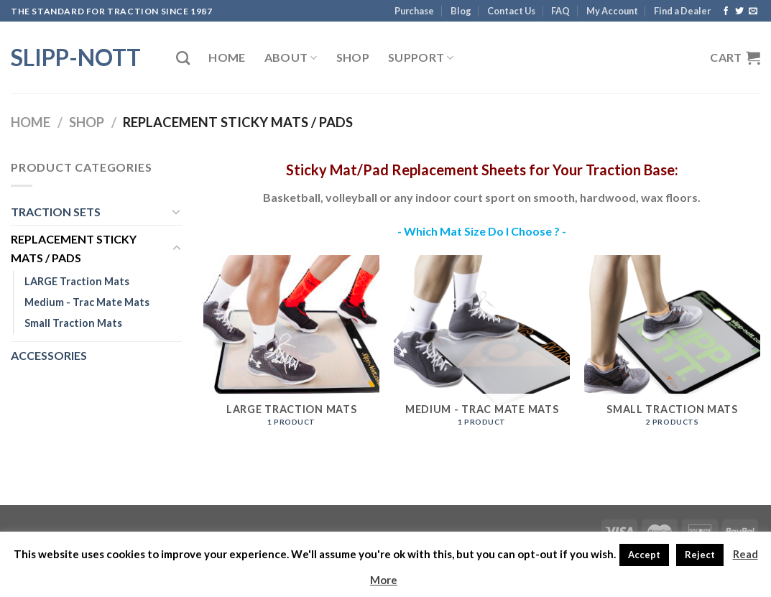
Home (226, 57)
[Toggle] (177, 211)
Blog (461, 11)
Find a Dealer (682, 11)
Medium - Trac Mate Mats (86, 302)
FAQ (560, 11)
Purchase (414, 11)
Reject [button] (700, 554)
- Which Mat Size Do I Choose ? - (481, 231)
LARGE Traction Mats (76, 281)
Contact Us (511, 11)
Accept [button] (644, 554)
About (291, 57)
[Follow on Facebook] (725, 11)
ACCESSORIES (49, 355)
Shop (352, 57)
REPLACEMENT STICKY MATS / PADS (74, 248)
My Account (612, 11)
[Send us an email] (753, 11)
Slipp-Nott (76, 57)
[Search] (183, 57)
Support (421, 57)
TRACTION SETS (56, 211)
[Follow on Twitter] (739, 11)
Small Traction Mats (73, 323)
